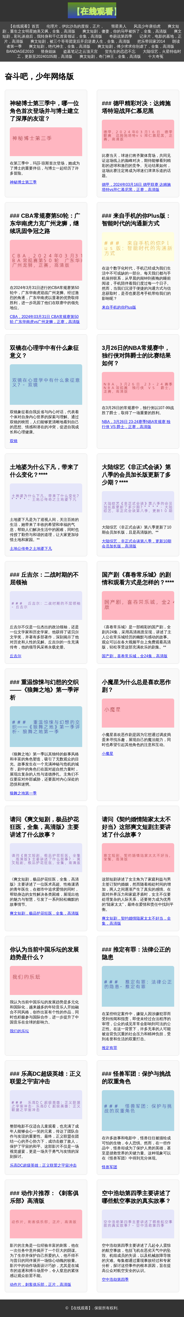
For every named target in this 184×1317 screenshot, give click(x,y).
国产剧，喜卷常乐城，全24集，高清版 (134, 656)
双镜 (13, 441)
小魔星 (107, 754)
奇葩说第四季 (120, 36)
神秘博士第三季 (23, 182)
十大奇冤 (155, 56)
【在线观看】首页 (24, 26)
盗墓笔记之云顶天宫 (80, 51)
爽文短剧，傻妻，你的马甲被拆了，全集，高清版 (124, 31)
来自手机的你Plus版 (119, 307)
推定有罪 (109, 1048)
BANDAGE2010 (20, 51)
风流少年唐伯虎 (147, 26)
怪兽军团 (109, 1167)
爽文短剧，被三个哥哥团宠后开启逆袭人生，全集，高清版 (80, 41)
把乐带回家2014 (151, 41)
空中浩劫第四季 (115, 1279)
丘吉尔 (15, 656)
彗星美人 (118, 26)
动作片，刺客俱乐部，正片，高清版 (40, 1284)
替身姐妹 (48, 51)
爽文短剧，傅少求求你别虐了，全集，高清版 (136, 46)
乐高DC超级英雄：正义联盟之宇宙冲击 (43, 1165)
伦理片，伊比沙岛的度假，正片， (75, 26)
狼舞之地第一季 (23, 793)
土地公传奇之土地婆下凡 (31, 549)
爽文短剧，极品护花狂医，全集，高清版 (44, 913)
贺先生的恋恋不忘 (120, 51)
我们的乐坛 (19, 1031)
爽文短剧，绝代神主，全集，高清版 (59, 46)
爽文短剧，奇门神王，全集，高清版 (110, 56)
